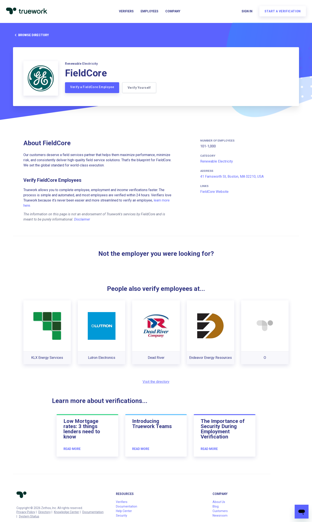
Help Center (124, 511)
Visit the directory (156, 382)
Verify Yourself (139, 87)
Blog (216, 506)
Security (121, 515)
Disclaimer (82, 219)
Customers (220, 511)
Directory (44, 512)
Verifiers (126, 12)
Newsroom (220, 515)
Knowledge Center (66, 512)
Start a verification (282, 12)
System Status (29, 516)
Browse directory (31, 35)
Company (172, 12)
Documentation (93, 512)
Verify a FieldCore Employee (92, 87)
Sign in (246, 12)
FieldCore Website (214, 192)
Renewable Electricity (216, 161)
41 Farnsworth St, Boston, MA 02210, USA (232, 176)
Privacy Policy (25, 512)
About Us (219, 502)
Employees (149, 12)
